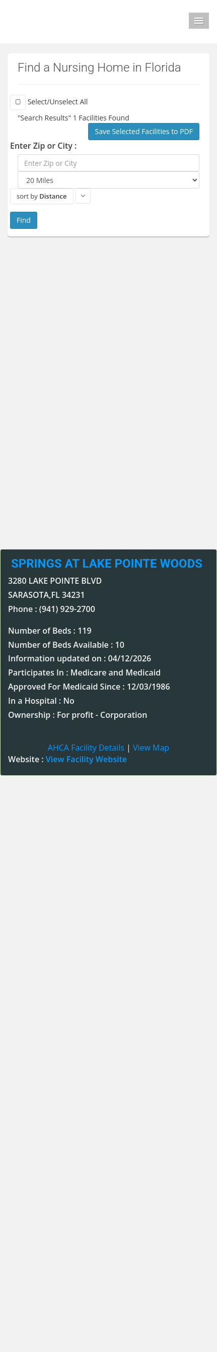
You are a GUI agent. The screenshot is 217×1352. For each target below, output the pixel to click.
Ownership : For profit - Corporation (77, 714)
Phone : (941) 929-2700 (51, 608)
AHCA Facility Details (86, 747)
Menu (199, 21)
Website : (67, 759)
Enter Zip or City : (43, 145)
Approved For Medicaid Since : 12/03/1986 (89, 686)
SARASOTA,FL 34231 (46, 594)
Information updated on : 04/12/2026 (79, 658)
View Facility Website (86, 759)
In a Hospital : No (41, 700)
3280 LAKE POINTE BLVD (55, 580)
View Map (151, 747)
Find (24, 220)
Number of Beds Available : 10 (66, 644)
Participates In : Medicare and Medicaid (84, 672)
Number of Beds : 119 (50, 630)
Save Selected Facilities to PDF (144, 131)
